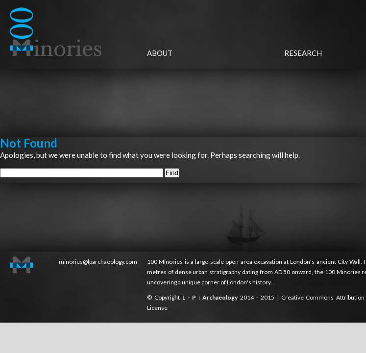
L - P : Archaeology (211, 297)
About (159, 53)
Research (303, 53)
